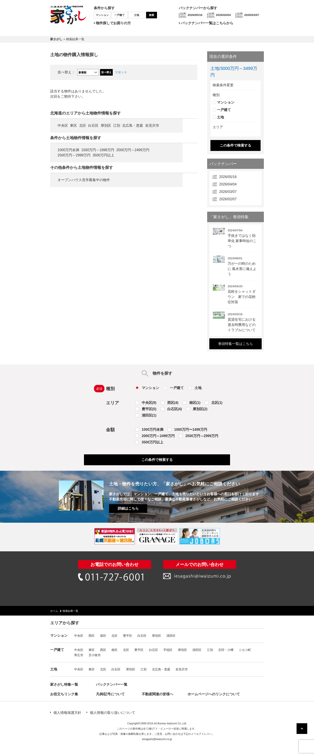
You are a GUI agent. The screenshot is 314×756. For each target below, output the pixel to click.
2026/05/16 (195, 15)
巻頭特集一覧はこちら (235, 344)
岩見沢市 (152, 125)
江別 (116, 125)
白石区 (93, 125)
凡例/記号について (110, 694)
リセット (121, 72)
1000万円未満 (68, 150)
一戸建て (119, 15)
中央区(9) (149, 403)
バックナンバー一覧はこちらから (207, 23)
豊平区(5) (149, 409)
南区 (103, 635)
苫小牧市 (95, 655)
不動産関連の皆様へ (157, 694)
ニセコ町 (245, 650)
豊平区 (127, 635)
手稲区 (167, 650)
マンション (102, 15)
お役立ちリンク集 (64, 694)
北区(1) (217, 403)
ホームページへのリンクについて (214, 694)
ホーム (54, 610)
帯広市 (78, 655)
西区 (92, 635)
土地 (136, 15)
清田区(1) (149, 415)
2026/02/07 (228, 199)
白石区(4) (174, 409)
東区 (73, 125)
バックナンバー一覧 (111, 684)
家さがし (56, 39)
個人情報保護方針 (67, 712)
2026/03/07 (251, 15)
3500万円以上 (103, 155)
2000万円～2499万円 (132, 150)
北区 (82, 125)
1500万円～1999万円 (97, 150)
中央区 (63, 125)
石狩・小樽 (226, 650)
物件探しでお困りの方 (113, 23)
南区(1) (195, 403)
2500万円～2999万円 (74, 155)
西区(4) (173, 403)
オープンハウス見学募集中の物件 (84, 180)
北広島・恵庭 (132, 125)
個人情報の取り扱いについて (112, 712)
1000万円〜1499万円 (190, 429)
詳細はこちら (128, 508)
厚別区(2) (200, 409)
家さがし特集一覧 (64, 684)
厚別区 (106, 125)
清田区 (171, 635)
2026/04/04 (223, 15)
